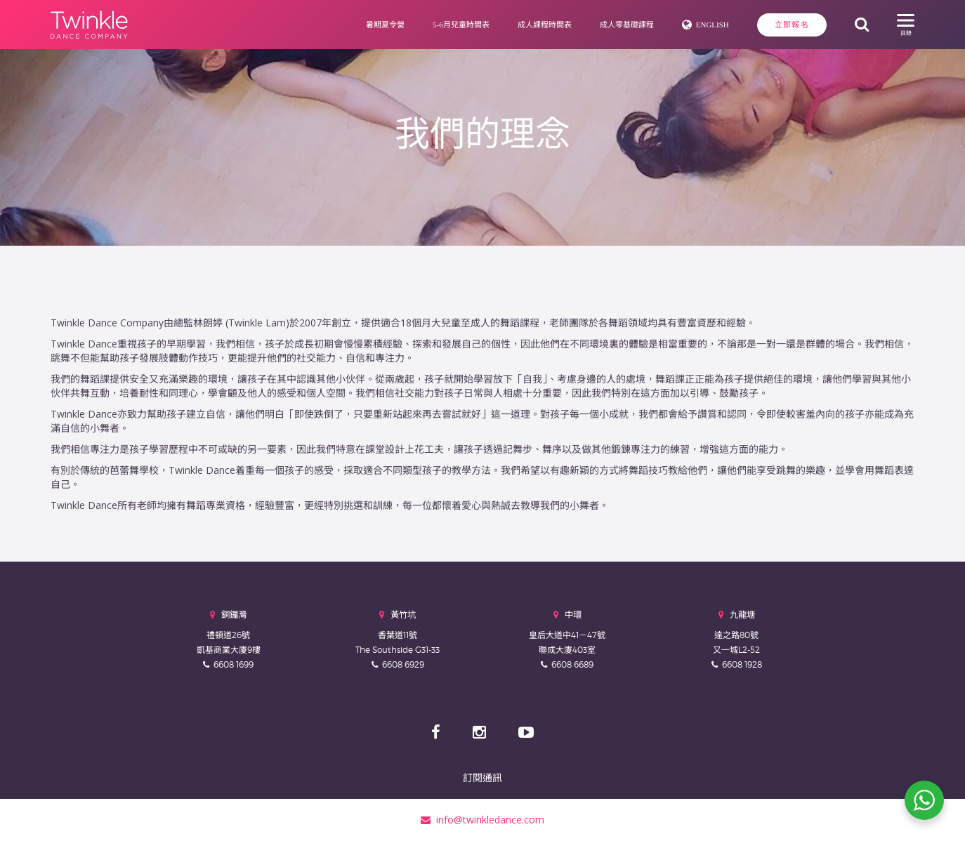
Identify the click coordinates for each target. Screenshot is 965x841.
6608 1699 (234, 664)
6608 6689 (572, 664)
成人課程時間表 (545, 24)
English (712, 24)
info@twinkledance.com (482, 819)
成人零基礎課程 (627, 24)
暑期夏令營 (385, 24)
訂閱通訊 (482, 777)
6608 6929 (403, 664)
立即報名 (792, 24)
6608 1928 (742, 664)
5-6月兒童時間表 (461, 24)
